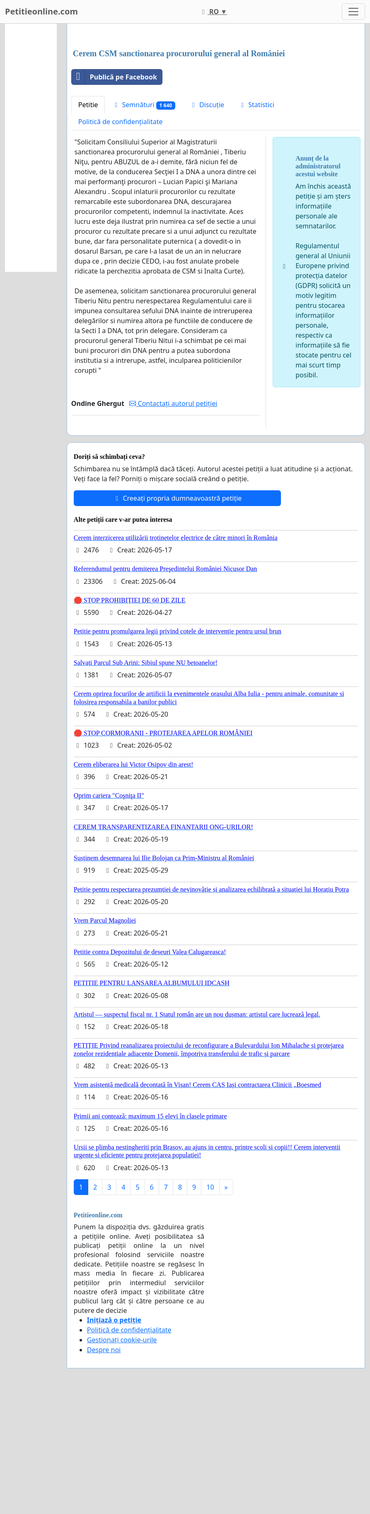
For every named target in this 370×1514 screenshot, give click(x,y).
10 (210, 1303)
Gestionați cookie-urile (122, 1455)
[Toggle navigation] (353, 11)
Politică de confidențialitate (120, 237)
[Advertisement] (215, 95)
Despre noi (104, 1465)
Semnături (143, 221)
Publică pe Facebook (114, 192)
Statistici (256, 220)
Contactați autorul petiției (173, 519)
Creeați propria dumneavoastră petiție (177, 614)
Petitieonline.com (41, 11)
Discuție (206, 220)
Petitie (88, 220)
